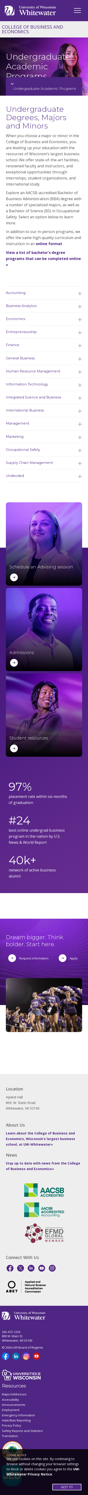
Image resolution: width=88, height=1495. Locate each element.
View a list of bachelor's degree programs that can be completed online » (43, 258)
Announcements (13, 1405)
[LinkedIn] (31, 1268)
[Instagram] (52, 1268)
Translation (10, 1436)
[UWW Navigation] (77, 10)
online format (49, 243)
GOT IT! (67, 1487)
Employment (10, 1410)
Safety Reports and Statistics (22, 1431)
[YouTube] (41, 1268)
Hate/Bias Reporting (16, 1420)
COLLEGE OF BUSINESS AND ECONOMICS (32, 29)
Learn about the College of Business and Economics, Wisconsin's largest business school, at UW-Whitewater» (40, 1139)
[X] (20, 1268)
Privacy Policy (11, 1425)
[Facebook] (10, 1268)
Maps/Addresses (14, 1394)
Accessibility (10, 1399)
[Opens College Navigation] (44, 86)
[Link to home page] (30, 10)
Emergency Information (18, 1415)
